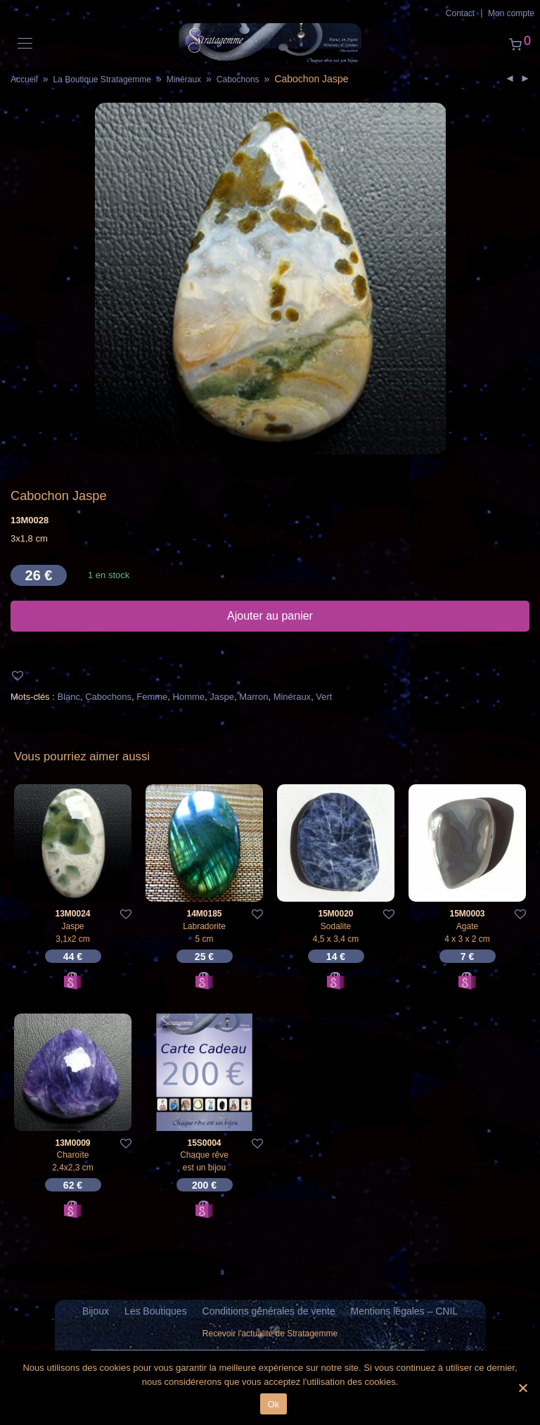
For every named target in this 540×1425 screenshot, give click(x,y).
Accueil (24, 79)
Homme (189, 696)
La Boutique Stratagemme (101, 79)
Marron (253, 696)
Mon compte (511, 13)
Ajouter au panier (270, 616)
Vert (324, 696)
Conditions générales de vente (268, 1311)
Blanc (68, 696)
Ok (273, 1404)
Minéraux (184, 79)
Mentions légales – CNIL (404, 1311)
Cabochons (238, 79)
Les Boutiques (155, 1311)
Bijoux (95, 1311)
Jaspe (222, 696)
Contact (460, 13)
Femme (151, 696)
